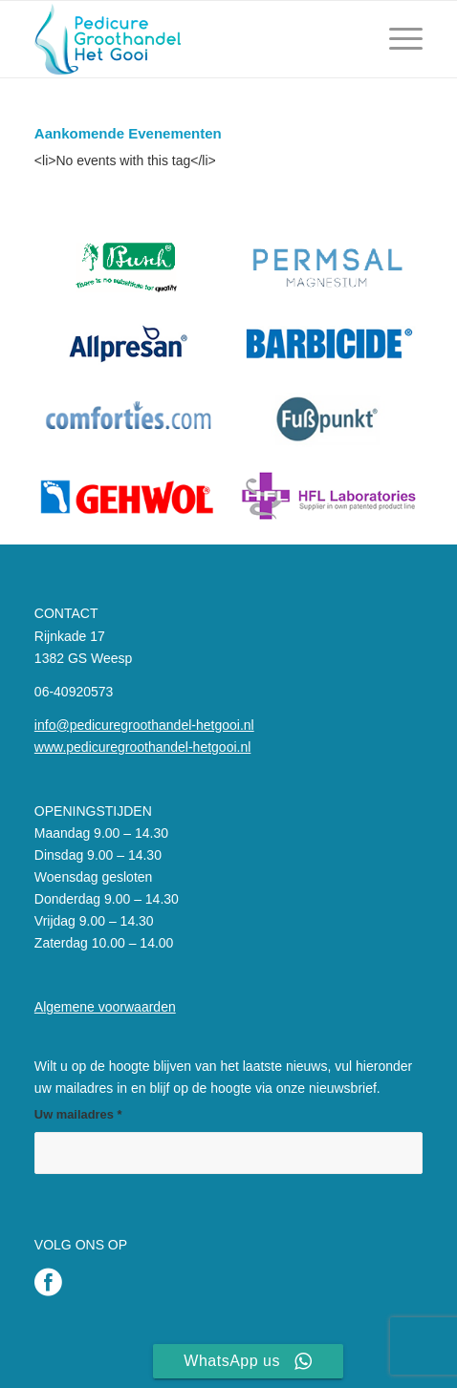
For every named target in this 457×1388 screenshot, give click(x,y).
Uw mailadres (78, 1114)
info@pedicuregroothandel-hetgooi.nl (144, 725)
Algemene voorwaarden (105, 1006)
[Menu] (396, 39)
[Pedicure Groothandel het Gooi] (189, 39)
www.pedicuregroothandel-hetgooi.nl (142, 747)
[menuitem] (396, 39)
